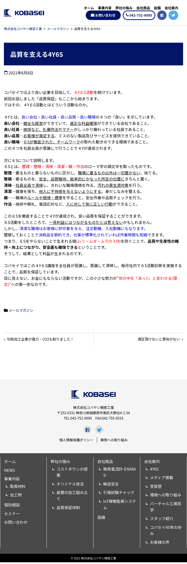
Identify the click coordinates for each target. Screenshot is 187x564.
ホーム (89, 7)
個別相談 (12, 506)
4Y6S (154, 470)
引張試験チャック (118, 494)
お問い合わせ (105, 15)
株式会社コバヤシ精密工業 (23, 28)
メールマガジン (58, 28)
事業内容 (105, 7)
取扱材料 (18, 488)
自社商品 (143, 7)
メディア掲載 (161, 479)
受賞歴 (156, 488)
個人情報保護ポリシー (76, 441)
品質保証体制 (68, 509)
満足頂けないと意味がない (155, 340)
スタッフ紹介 (161, 520)
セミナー (12, 515)
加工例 (16, 497)
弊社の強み (123, 7)
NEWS (9, 472)
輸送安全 (111, 485)
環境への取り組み (114, 441)
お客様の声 (159, 544)
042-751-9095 (141, 15)
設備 (157, 7)
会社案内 (171, 7)
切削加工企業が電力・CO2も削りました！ (44, 340)
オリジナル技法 (70, 485)
